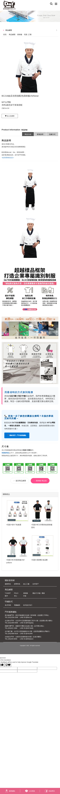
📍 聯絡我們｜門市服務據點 (17, 435)
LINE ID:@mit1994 (26, 633)
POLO (16, 593)
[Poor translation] (7, 665)
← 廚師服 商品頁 (40, 481)
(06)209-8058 (12, 639)
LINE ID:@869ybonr (26, 639)
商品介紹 (28, 134)
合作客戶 (35, 584)
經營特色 (17, 584)
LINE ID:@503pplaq (26, 623)
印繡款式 (9, 601)
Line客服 (30, 791)
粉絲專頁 (50, 791)
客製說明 (40, 134)
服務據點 (10, 790)
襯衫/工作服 (36, 593)
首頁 (4, 34)
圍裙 (43, 593)
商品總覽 (8, 30)
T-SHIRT (8, 593)
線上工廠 (26, 584)
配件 (6, 596)
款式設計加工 (27, 605)
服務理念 (8, 584)
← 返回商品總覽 (19, 481)
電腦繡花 (17, 605)
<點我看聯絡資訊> (8, 157)
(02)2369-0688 (13, 623)
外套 (24, 596)
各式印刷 (8, 605)
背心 (15, 596)
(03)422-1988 (12, 628)
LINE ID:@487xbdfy (26, 628)
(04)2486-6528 (13, 633)
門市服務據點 (11, 612)
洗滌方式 (52, 134)
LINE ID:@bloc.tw (26, 617)
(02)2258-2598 (13, 617)
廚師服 (25, 593)
